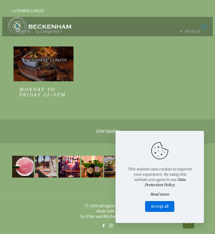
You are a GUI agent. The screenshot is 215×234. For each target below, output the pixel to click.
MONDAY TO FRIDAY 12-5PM (42, 92)
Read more (159, 194)
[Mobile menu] (204, 26)
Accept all (160, 206)
